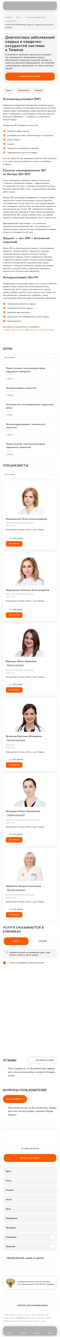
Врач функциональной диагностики (20, 894)
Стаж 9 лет (10, 672)
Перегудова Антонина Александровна (27, 590)
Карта (16, 941)
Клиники (38, 90)
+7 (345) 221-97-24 (30, 1148)
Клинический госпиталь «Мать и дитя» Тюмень (25, 529)
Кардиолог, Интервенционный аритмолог (23, 819)
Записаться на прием (30, 76)
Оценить (50, 1284)
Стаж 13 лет (11, 596)
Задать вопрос (15, 1099)
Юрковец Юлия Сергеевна (21, 661)
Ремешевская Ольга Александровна (26, 519)
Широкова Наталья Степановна (23, 886)
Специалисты (23, 90)
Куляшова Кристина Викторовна (24, 736)
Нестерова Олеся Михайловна (23, 811)
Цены (8, 90)
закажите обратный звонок (14, 329)
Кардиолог (10, 745)
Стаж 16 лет (11, 525)
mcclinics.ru (21, 1317)
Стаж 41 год (11, 897)
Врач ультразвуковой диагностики (20, 522)
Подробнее (14, 544)
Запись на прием (30, 1158)
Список (42, 941)
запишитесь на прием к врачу (41, 329)
